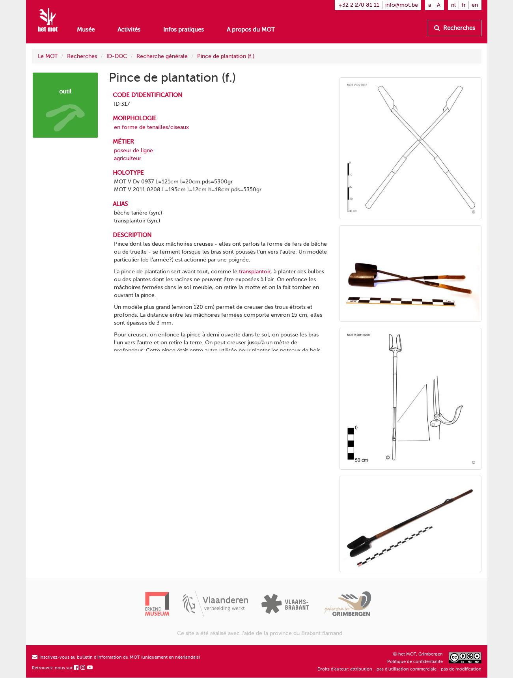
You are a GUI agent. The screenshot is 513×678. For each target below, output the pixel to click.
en (475, 5)
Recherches (454, 28)
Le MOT (48, 56)
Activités (129, 29)
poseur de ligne (133, 150)
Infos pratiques (183, 29)
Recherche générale (162, 56)
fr (464, 5)
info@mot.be (401, 5)
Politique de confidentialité (415, 661)
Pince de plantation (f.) (225, 56)
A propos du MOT (251, 29)
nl (453, 5)
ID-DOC (116, 56)
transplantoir (254, 272)
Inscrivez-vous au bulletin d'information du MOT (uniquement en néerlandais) (116, 657)
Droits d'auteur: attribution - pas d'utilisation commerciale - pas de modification (399, 669)
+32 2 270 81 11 (358, 5)
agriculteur (127, 158)
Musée (86, 29)
